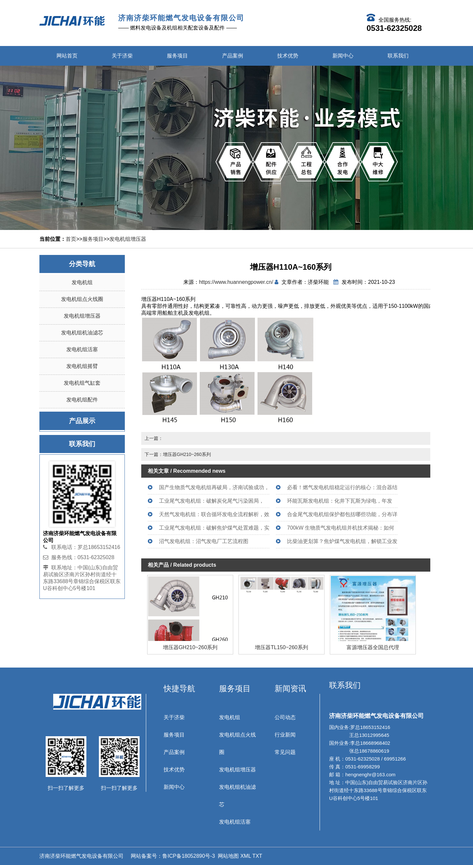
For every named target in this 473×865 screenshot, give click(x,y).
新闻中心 (342, 55)
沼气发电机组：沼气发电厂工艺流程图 (203, 541)
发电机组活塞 (82, 349)
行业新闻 (285, 735)
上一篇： (154, 438)
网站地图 (228, 856)
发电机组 (82, 282)
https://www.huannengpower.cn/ (236, 282)
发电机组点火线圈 (82, 299)
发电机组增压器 (127, 239)
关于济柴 (122, 55)
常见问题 (285, 752)
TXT (257, 856)
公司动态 (285, 717)
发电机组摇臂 (82, 366)
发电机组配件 (82, 399)
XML (245, 856)
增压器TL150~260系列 (372, 647)
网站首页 (67, 55)
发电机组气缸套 (82, 383)
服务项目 (177, 55)
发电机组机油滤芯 (82, 332)
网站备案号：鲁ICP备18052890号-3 (172, 856)
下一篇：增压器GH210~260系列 (178, 454)
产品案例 (232, 55)
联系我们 (398, 55)
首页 (71, 239)
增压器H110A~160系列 (190, 647)
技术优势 (287, 55)
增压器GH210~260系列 (281, 647)
